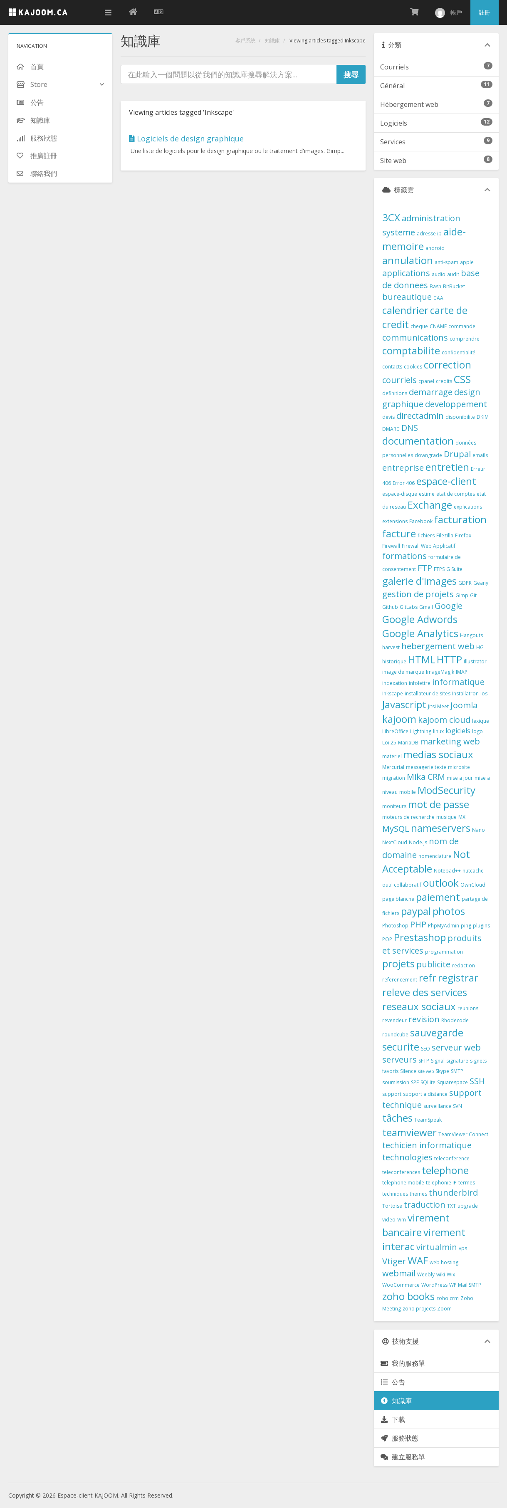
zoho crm (447, 1298)
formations (404, 555)
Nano (478, 829)
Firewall (391, 545)
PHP (418, 924)
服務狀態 (399, 1438)
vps (463, 1248)
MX (461, 817)
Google (448, 605)
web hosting (444, 1262)
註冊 (484, 12)
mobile (407, 792)
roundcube (395, 1034)
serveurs (399, 1059)
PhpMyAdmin (443, 925)
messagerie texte (426, 767)
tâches (397, 1118)
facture (399, 533)
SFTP (423, 1060)
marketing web (450, 741)
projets (398, 963)
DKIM (483, 416)
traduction (424, 1204)
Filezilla (444, 535)
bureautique (407, 296)
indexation (394, 683)
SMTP (457, 1071)
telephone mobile (403, 1182)
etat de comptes (455, 493)
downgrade (428, 455)
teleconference (452, 1158)
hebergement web (438, 646)
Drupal (457, 454)
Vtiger (394, 1261)
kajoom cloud (444, 719)
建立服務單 (402, 1456)
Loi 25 (389, 742)
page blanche (398, 898)
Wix (451, 1274)
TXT (451, 1205)
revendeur (394, 1020)
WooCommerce (401, 1284)
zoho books (408, 1296)
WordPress (434, 1284)
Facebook (421, 521)
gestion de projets (418, 594)
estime (427, 493)
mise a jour (460, 777)
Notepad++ (447, 870)
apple (467, 262)
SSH (477, 1081)
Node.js (418, 842)
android (435, 248)
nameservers (440, 828)
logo (477, 731)
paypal (416, 911)
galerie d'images (419, 581)
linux (438, 731)
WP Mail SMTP (465, 1284)
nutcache (473, 870)
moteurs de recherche (408, 817)
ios (483, 693)
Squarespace (452, 1082)
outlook (441, 883)
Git (473, 595)
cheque (419, 326)
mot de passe (438, 804)
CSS (462, 379)
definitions (394, 393)
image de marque (403, 671)
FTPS (439, 569)
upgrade (468, 1205)
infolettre (419, 683)
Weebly (426, 1274)
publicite (433, 964)
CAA (438, 298)
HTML (421, 659)
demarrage (431, 392)
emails (480, 455)
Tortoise (392, 1205)
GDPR (465, 582)
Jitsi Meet (438, 706)
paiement (438, 897)
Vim (401, 1219)
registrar (458, 977)
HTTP (449, 659)
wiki (440, 1274)
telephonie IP (441, 1182)
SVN (457, 1106)
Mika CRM (426, 776)
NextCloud (394, 842)
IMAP (461, 671)
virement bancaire (416, 1225)
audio (438, 274)
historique (394, 661)
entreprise (403, 467)
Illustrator (475, 661)
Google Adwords (420, 619)
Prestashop (420, 937)
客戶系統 (245, 40)
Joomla (463, 705)
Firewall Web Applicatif (428, 545)
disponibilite (460, 416)
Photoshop (395, 925)
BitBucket (454, 286)
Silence (408, 1071)
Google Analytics (420, 633)
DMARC (391, 429)
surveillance (437, 1106)
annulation (407, 260)
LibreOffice (395, 731)
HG (480, 647)
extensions (395, 521)
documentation (418, 440)
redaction (463, 965)
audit (453, 274)
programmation (444, 951)
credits (444, 381)
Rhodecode (455, 1020)
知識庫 (272, 40)
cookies (413, 366)
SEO (425, 1048)
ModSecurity (446, 790)
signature (457, 1060)
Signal (438, 1060)
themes (418, 1193)
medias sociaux (438, 754)
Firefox (463, 535)
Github (390, 607)
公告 (392, 1382)
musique (446, 817)
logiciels (457, 730)
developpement (456, 404)
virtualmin (436, 1247)
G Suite (454, 569)
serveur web (456, 1047)
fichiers (426, 535)
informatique (458, 681)
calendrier (405, 310)
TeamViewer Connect (463, 1134)
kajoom (399, 719)
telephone (445, 1170)
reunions (468, 1008)
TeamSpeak (428, 1119)
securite (400, 1046)
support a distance (425, 1094)
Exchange (430, 505)
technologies (407, 1157)
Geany (480, 582)
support (391, 1094)
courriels (399, 380)
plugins (481, 925)
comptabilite (411, 350)
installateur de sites (427, 693)
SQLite (427, 1082)
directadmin (420, 415)
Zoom (444, 1308)
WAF (418, 1260)
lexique (480, 720)
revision (424, 1019)
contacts (392, 366)
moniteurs (394, 806)
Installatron (465, 693)
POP (387, 939)
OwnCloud (472, 884)
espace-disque (399, 493)
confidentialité (458, 352)
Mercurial (393, 767)
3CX (391, 217)
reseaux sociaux (419, 1006)
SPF (415, 1082)
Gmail (426, 607)
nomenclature (434, 856)
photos (449, 911)
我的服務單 (402, 1363)
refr (427, 977)
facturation (460, 519)
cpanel (426, 381)
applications (406, 273)
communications (415, 337)
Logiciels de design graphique (186, 138)
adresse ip (429, 233)
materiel (392, 756)
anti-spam (446, 262)
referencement (399, 979)
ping (466, 925)
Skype (442, 1071)
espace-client (446, 481)
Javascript (404, 704)
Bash (435, 286)
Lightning (420, 731)
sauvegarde (436, 1032)
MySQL (395, 828)
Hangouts (471, 635)
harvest (391, 647)
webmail (398, 1273)
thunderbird (453, 1192)
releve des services (424, 992)
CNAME (438, 326)
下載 (392, 1419)
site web (426, 1071)
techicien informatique (427, 1145)
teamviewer (409, 1132)
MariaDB (408, 742)
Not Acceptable (426, 861)
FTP (425, 568)
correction (447, 364)
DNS (409, 427)
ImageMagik (440, 671)
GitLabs (409, 607)
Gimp (461, 595)
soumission (395, 1082)
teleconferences (401, 1172)
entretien (447, 467)
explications (468, 506)
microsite (459, 767)
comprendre (465, 338)
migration (393, 777)
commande (461, 326)
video (389, 1219)
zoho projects (419, 1308)
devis (388, 416)
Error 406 (404, 483)
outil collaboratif (401, 884)
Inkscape (392, 693)
